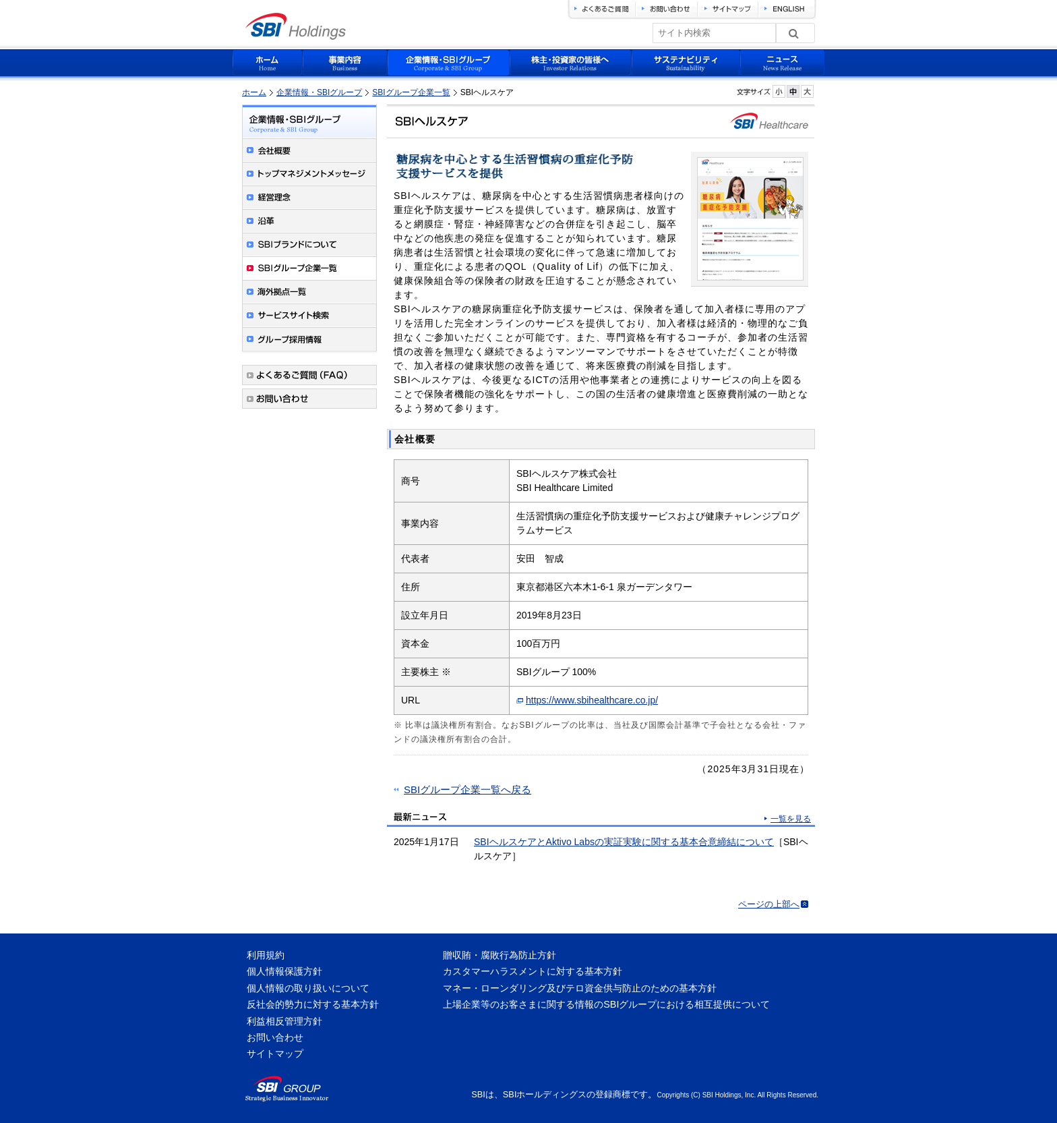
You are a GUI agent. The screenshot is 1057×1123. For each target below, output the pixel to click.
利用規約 (265, 955)
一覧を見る (791, 819)
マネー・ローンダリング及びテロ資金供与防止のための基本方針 (580, 988)
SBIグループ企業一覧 (411, 92)
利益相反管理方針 (284, 1021)
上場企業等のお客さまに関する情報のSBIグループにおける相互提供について (606, 1004)
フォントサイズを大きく (807, 91)
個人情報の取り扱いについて (308, 988)
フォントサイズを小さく (779, 91)
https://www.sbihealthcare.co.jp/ (592, 700)
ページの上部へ (768, 904)
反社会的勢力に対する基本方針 (313, 1004)
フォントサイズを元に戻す (793, 91)
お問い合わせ (275, 1037)
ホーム (254, 92)
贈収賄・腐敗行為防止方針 (499, 955)
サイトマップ (275, 1053)
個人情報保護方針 (284, 971)
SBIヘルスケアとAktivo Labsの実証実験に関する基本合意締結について (624, 841)
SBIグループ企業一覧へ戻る (467, 789)
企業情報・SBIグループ (319, 92)
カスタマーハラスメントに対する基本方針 (532, 971)
